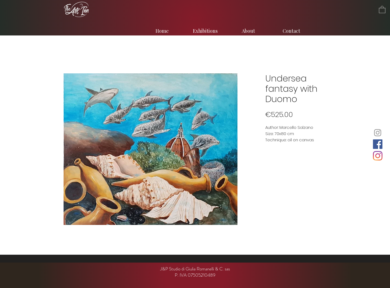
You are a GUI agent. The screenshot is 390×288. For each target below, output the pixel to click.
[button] (382, 9)
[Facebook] (377, 144)
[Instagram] (377, 132)
